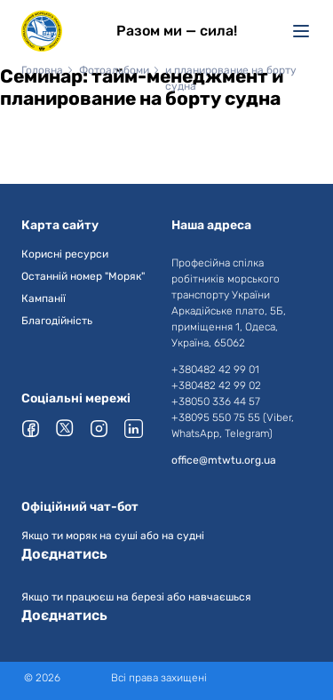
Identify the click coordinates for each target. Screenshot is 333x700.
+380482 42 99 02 (216, 385)
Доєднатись (64, 553)
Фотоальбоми (114, 70)
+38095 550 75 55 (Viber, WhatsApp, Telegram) (232, 425)
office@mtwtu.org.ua (223, 460)
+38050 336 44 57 (215, 401)
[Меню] (301, 31)
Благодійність (56, 320)
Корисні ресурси (64, 254)
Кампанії (43, 298)
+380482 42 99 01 (215, 369)
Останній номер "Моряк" (83, 276)
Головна (42, 70)
